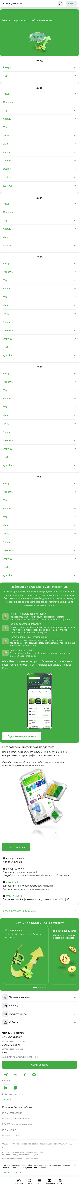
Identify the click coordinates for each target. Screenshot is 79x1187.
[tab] (39, 67)
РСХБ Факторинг (11, 1135)
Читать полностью (12, 1172)
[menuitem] (39, 997)
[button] (35, 987)
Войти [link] (71, 3)
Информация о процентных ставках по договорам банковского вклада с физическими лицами (22, 1153)
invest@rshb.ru (13, 882)
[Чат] (60, 3)
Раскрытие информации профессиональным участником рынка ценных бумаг (20, 1160)
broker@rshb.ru (14, 896)
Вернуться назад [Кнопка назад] (12, 3)
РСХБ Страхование (12, 1113)
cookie (23, 1165)
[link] (21, 736)
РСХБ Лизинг (9, 1130)
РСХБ (9, 1165)
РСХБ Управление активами (17, 1124)
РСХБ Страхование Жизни (16, 1118)
